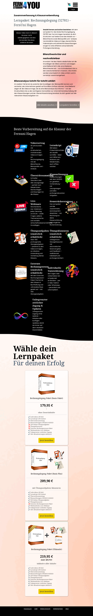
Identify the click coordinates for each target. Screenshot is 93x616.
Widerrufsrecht (45, 609)
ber (67, 609)
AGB (35, 609)
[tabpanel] (46, 20)
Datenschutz (58, 609)
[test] (46, 105)
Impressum (28, 609)
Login (73, 9)
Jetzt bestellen (46, 440)
